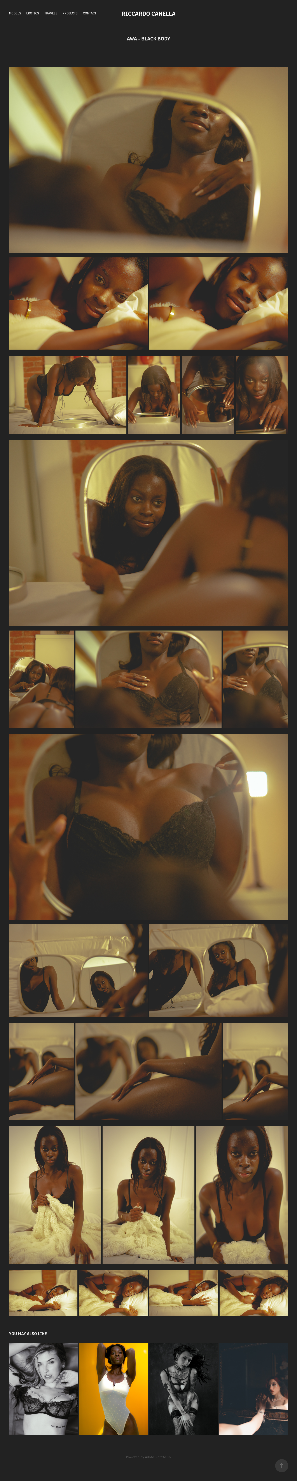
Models (15, 13)
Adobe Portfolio (158, 1457)
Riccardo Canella (149, 13)
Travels (50, 13)
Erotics (32, 13)
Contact (89, 13)
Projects (70, 13)
